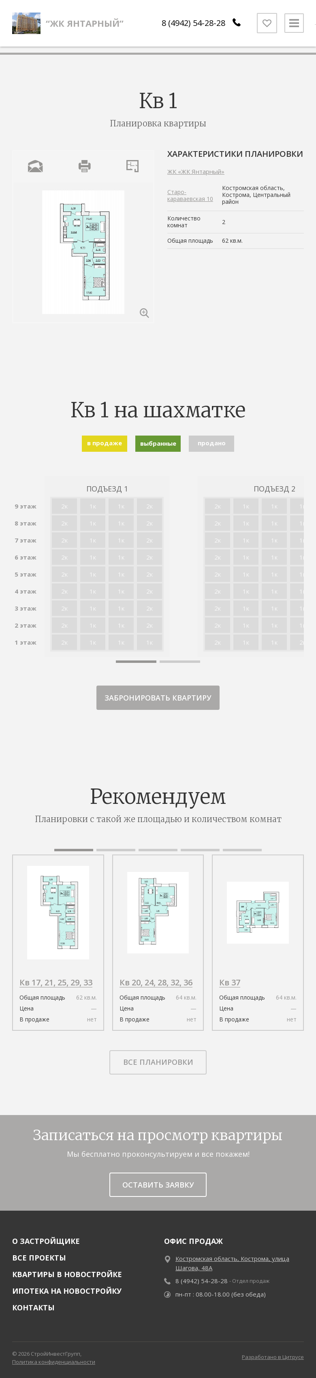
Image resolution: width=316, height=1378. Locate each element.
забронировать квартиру (158, 698)
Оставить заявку (158, 1185)
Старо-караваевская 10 (190, 195)
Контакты (33, 1307)
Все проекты (39, 1258)
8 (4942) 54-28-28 (191, 26)
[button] (136, 661)
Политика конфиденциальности (53, 1361)
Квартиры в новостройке (67, 1274)
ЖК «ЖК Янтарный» (195, 171)
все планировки (158, 1062)
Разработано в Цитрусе (273, 1357)
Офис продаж (193, 1241)
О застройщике (46, 1241)
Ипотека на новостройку (67, 1291)
